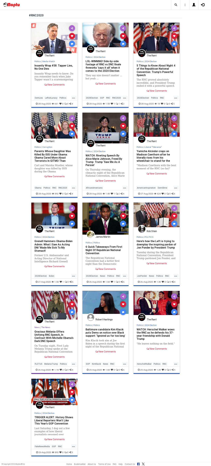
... (73, 97)
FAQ (114, 464)
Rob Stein (152, 231)
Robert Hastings (104, 319)
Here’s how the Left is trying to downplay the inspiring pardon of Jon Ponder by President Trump (156, 245)
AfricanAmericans (94, 188)
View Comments (54, 84)
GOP (102, 98)
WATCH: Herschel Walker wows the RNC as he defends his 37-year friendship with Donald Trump (156, 334)
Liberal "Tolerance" (153, 147)
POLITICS (149, 237)
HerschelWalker (144, 364)
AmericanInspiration (146, 188)
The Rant (49, 55)
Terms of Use (104, 464)
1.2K (157, 369)
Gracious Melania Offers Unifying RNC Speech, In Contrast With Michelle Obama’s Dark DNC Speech (54, 336)
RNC (108, 98)
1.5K (106, 103)
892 (55, 193)
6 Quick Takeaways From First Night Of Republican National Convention (104, 250)
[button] (176, 5)
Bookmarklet (80, 464)
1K (157, 103)
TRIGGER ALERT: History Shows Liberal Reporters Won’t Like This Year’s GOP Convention (54, 420)
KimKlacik (96, 364)
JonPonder (142, 276)
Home (69, 464)
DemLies (39, 98)
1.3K (157, 281)
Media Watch (49, 61)
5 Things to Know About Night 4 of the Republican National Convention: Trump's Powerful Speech (156, 70)
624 (157, 193)
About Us (92, 464)
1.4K (106, 193)
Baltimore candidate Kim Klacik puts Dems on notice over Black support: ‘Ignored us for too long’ (105, 334)
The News (45, 327)
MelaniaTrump (51, 364)
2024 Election (100, 57)
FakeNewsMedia (42, 446)
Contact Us (130, 464)
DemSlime (162, 188)
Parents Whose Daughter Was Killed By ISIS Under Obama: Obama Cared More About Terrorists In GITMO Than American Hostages (52, 157)
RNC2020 (116, 98)
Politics (37, 61)
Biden (51, 276)
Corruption (47, 147)
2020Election (92, 98)
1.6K (106, 281)
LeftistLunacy (51, 98)
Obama (38, 188)
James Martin (103, 236)
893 (55, 452)
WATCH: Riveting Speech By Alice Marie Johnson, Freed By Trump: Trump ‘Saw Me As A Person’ (104, 160)
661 (55, 103)
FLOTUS (38, 364)
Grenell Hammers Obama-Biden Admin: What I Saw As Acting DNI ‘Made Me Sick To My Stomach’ (53, 245)
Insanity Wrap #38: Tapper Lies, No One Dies (53, 67)
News (102, 276)
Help (121, 464)
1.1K (55, 369)
